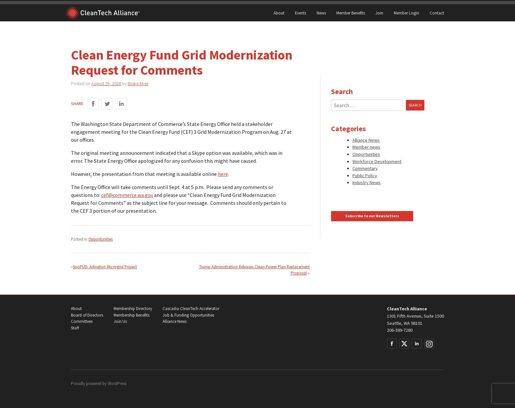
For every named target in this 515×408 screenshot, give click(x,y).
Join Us (120, 321)
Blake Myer (138, 83)
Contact (437, 12)
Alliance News (366, 140)
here (223, 174)
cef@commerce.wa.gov (127, 195)
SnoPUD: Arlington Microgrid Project (105, 266)
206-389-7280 (400, 330)
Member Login (406, 12)
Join (379, 12)
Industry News (366, 182)
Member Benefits (350, 12)
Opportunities (100, 239)
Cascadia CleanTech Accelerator (191, 308)
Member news (366, 147)
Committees (82, 321)
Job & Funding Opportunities (188, 315)
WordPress (117, 383)
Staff (75, 328)
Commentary (365, 168)
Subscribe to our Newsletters (372, 216)
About (279, 12)
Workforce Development (376, 161)
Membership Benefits (131, 315)
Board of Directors (87, 315)
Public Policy (364, 176)
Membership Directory (133, 308)
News (321, 12)
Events (300, 12)
